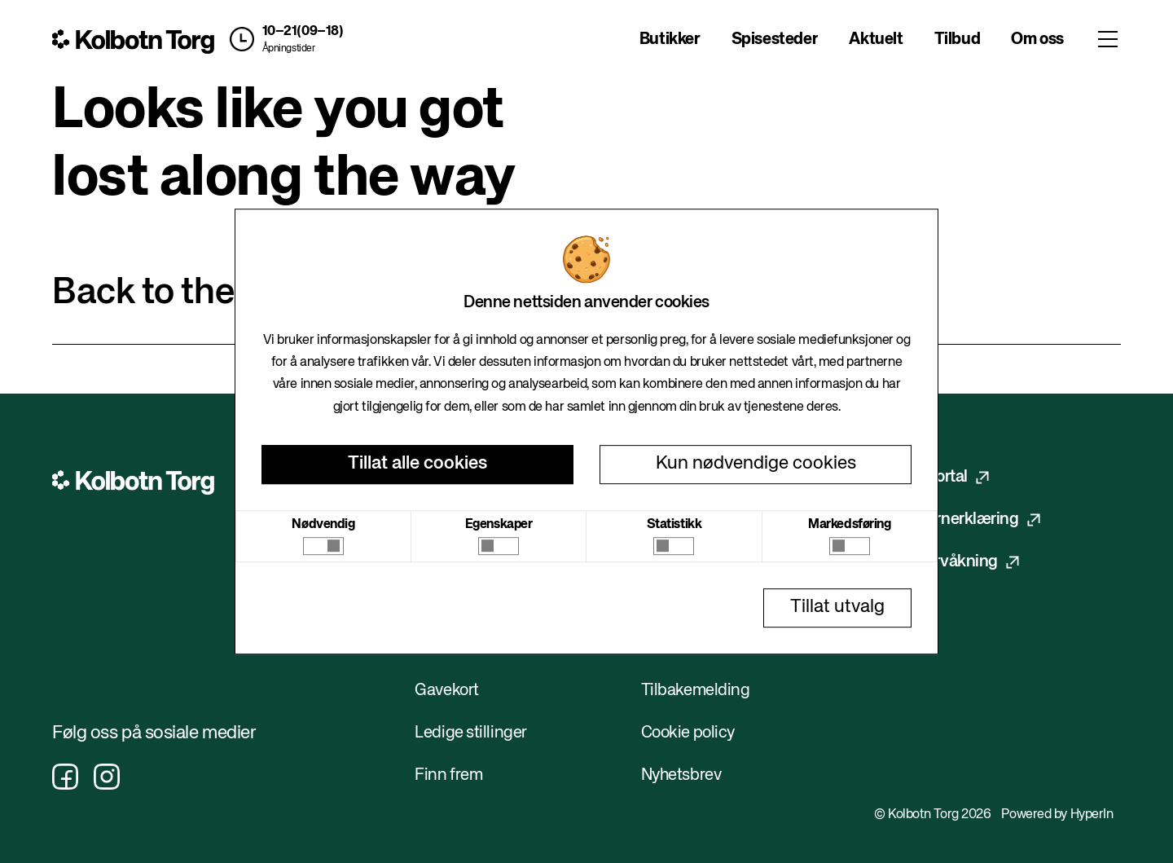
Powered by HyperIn (1057, 814)
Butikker (670, 39)
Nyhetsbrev (681, 775)
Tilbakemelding (695, 690)
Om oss (1037, 39)
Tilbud (957, 39)
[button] (283, 39)
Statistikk (674, 524)
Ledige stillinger (470, 733)
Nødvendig (323, 524)
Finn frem (448, 775)
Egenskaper (499, 524)
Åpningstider (288, 49)
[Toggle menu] (1108, 39)
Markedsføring (849, 524)
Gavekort (446, 690)
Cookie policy (688, 733)
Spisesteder (775, 39)
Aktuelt (876, 39)
